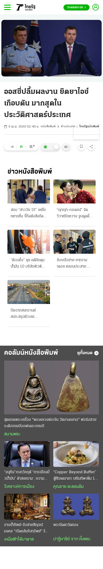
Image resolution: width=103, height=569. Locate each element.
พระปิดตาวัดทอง (65, 525)
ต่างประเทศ (68, 126)
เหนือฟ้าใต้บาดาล (19, 539)
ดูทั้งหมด (88, 353)
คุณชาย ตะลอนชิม (68, 487)
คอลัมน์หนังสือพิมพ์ (31, 353)
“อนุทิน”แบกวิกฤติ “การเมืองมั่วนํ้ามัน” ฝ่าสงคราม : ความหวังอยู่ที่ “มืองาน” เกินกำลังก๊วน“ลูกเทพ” (26, 476)
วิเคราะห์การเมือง (19, 487)
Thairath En (76, 7)
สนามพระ (12, 434)
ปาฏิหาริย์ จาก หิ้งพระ (72, 539)
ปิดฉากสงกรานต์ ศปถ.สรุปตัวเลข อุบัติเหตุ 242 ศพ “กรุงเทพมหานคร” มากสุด (28, 314)
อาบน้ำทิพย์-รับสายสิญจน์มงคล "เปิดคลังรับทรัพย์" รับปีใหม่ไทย (27, 528)
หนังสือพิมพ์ (48, 126)
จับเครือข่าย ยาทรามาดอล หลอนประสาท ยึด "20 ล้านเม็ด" (74, 264)
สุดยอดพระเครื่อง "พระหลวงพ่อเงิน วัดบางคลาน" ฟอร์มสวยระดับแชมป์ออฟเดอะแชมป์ (50, 423)
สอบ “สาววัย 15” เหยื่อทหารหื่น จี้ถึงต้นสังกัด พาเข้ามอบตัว (28, 213)
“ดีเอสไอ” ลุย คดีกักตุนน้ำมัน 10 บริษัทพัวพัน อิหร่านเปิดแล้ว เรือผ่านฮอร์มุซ (28, 264)
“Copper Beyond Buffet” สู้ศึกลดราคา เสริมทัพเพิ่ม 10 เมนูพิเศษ (75, 476)
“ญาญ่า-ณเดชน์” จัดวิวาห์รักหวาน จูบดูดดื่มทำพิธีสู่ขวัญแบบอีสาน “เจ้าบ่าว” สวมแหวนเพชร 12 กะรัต (74, 213)
